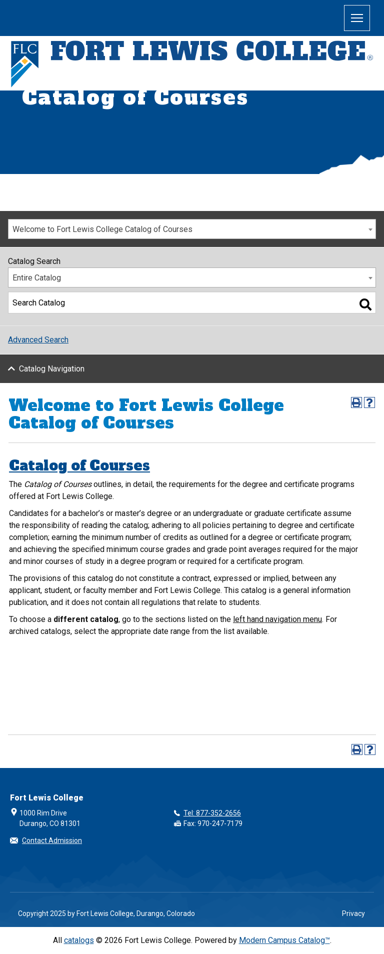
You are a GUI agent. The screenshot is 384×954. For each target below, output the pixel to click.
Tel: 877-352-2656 (212, 813)
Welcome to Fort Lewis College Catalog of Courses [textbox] (102, 229)
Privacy (353, 913)
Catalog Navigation (51, 369)
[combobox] (192, 229)
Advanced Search (38, 339)
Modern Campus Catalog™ (284, 940)
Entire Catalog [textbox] (36, 277)
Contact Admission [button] (52, 840)
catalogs (79, 940)
